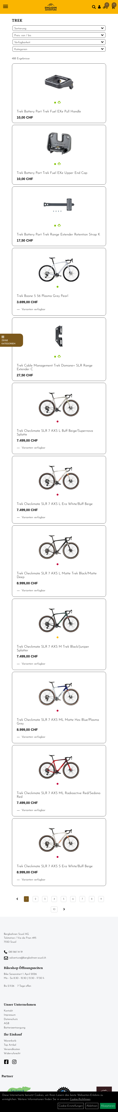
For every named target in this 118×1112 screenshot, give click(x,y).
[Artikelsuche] (94, 8)
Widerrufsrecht (12, 1053)
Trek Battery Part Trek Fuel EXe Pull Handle (49, 111)
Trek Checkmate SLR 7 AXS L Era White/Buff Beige (55, 504)
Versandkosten (12, 1049)
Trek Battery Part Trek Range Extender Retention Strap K (58, 234)
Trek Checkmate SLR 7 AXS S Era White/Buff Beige (55, 866)
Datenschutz (11, 1019)
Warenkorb (10, 1040)
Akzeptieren (108, 1105)
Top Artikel (10, 1045)
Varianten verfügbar (33, 309)
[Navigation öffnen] (6, 7)
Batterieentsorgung (14, 1027)
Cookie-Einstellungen (71, 1105)
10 (54, 909)
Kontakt (8, 1010)
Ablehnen (91, 1105)
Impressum (10, 1015)
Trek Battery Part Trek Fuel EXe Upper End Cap (52, 173)
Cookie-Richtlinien (80, 1099)
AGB (6, 1023)
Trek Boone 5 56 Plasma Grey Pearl (42, 296)
